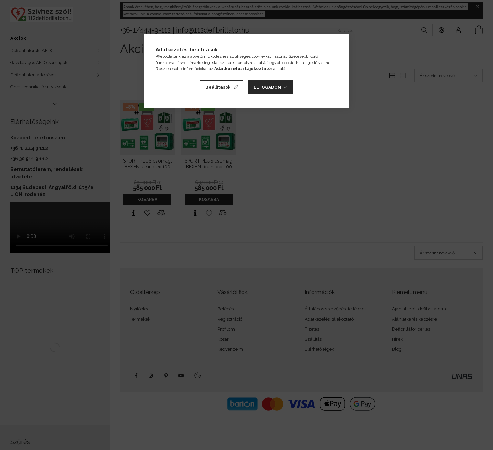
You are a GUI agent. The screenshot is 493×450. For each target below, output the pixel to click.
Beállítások (217, 87)
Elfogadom (267, 87)
